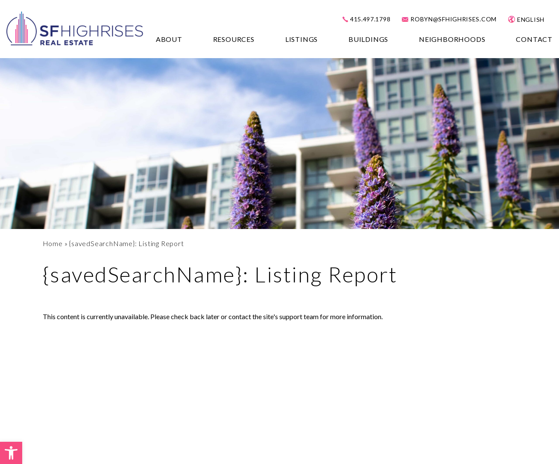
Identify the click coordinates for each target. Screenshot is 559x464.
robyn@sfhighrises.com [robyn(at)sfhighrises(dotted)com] (453, 19)
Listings (301, 39)
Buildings (368, 39)
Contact (534, 39)
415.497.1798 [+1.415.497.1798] (370, 19)
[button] (11, 453)
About (169, 39)
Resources (234, 39)
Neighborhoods (452, 39)
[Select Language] (535, 20)
